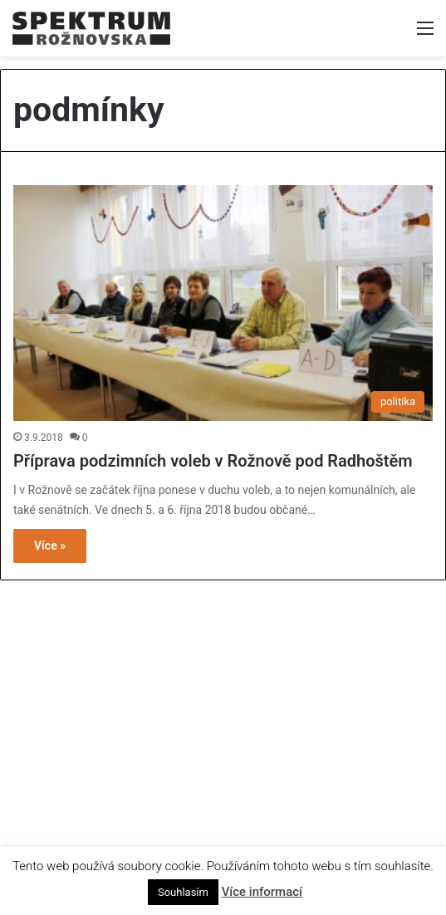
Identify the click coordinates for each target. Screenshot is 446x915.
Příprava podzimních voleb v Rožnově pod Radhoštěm (213, 461)
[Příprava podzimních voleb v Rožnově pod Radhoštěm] (223, 303)
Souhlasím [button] (183, 892)
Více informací (262, 891)
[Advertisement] (223, 709)
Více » (50, 545)
